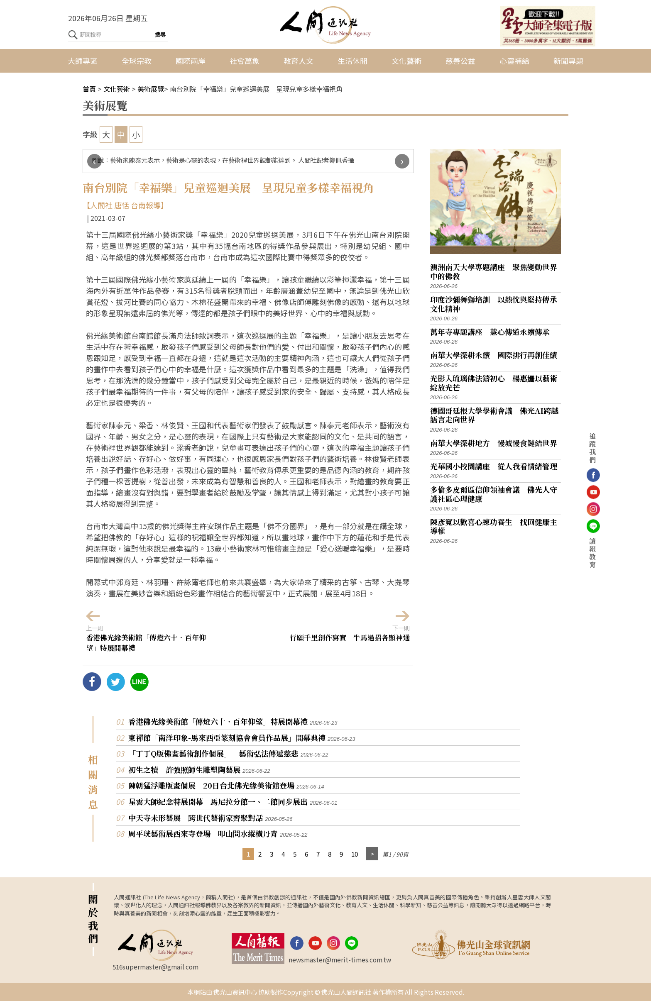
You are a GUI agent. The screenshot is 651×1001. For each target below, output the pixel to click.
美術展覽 (150, 89)
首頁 (89, 89)
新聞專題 (568, 60)
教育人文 (298, 60)
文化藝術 (406, 60)
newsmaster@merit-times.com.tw (340, 959)
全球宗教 (137, 60)
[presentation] (94, 161)
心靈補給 (514, 60)
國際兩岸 (191, 60)
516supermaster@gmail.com (155, 966)
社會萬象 (244, 60)
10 (354, 853)
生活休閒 (352, 60)
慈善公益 (460, 60)
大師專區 (83, 60)
